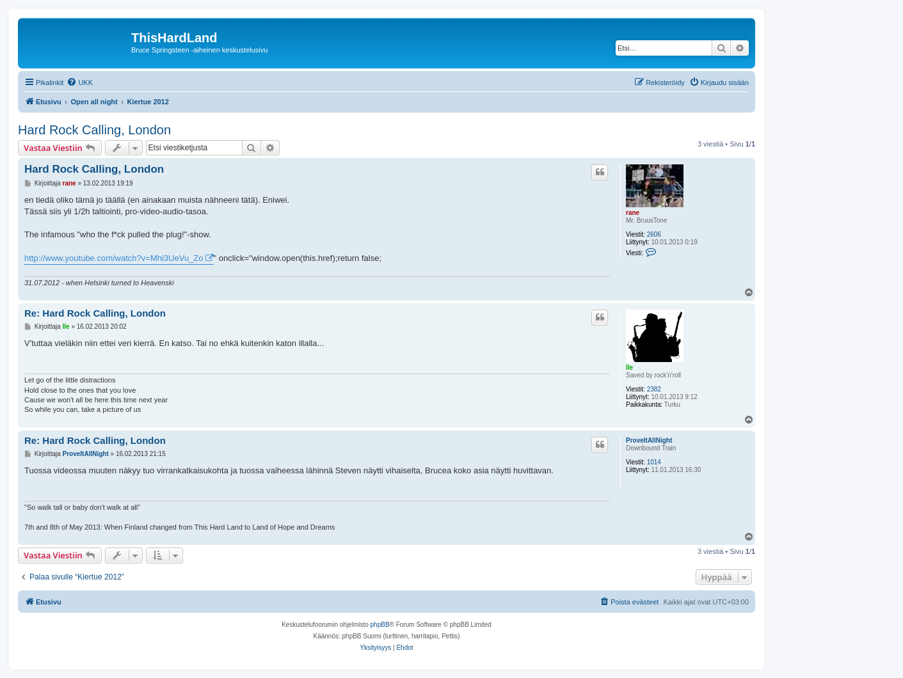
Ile (629, 367)
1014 (654, 462)
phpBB (380, 624)
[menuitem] (80, 82)
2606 (654, 234)
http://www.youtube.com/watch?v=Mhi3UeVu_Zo (114, 258)
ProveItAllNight (649, 440)
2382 (654, 389)
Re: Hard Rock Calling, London (95, 313)
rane (632, 212)
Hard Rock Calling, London (94, 130)
